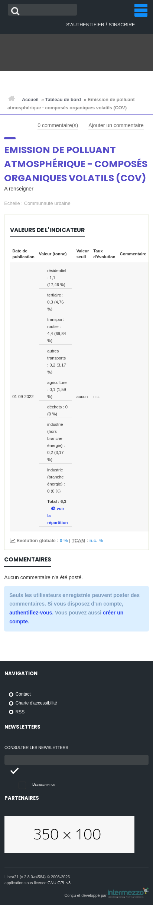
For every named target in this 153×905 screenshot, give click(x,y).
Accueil (30, 99)
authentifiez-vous (30, 613)
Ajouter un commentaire (116, 125)
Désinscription (43, 784)
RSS (20, 712)
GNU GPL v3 (59, 883)
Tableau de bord (63, 99)
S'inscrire (121, 24)
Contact (23, 694)
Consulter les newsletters (36, 747)
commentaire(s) (58, 125)
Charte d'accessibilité (36, 703)
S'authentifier (85, 24)
